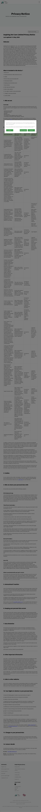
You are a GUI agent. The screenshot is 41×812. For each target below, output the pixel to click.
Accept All (31, 130)
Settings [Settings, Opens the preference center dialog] (9, 130)
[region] (20, 126)
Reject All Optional (23, 130)
